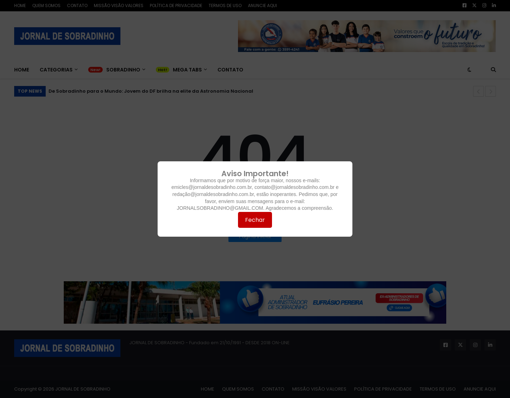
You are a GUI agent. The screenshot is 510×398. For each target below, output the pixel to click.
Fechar (255, 220)
